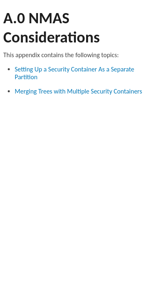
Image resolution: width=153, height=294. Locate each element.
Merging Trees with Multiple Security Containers (78, 91)
